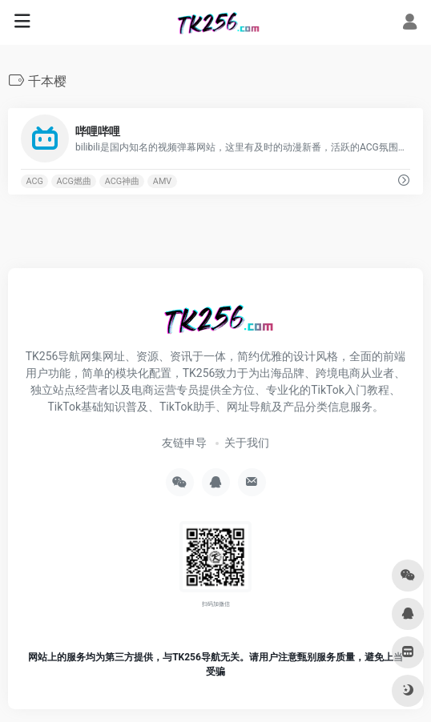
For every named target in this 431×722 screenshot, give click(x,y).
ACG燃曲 (74, 181)
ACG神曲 (122, 181)
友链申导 (184, 442)
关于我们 (246, 442)
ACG (34, 181)
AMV (162, 181)
